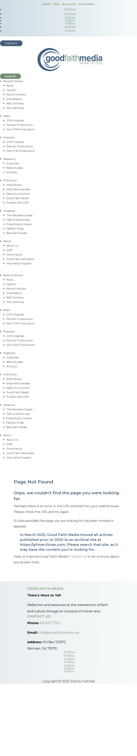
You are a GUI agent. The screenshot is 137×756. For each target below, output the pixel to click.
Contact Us (39, 616)
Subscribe (12, 163)
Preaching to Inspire (19, 224)
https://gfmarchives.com (42, 544)
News (9, 85)
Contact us (78, 556)
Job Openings (15, 107)
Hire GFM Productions (20, 129)
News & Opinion (13, 81)
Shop (56, 4)
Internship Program (18, 263)
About (7, 241)
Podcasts (9, 137)
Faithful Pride (15, 228)
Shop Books (13, 184)
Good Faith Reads (17, 198)
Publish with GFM (17, 202)
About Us (12, 245)
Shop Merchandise (18, 189)
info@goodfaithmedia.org (59, 632)
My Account (69, 4)
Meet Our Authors (18, 193)
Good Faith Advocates (20, 259)
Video (6, 116)
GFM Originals (15, 120)
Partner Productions (19, 124)
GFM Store (10, 180)
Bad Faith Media (16, 233)
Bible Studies (14, 167)
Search (46, 4)
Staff (9, 250)
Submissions (14, 99)
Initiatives (9, 210)
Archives (11, 172)
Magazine (9, 159)
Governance (14, 254)
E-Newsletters (86, 4)
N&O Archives (15, 103)
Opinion (11, 90)
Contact (11, 43)
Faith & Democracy (18, 219)
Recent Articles (16, 94)
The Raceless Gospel (19, 215)
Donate (10, 76)
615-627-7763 (50, 623)
